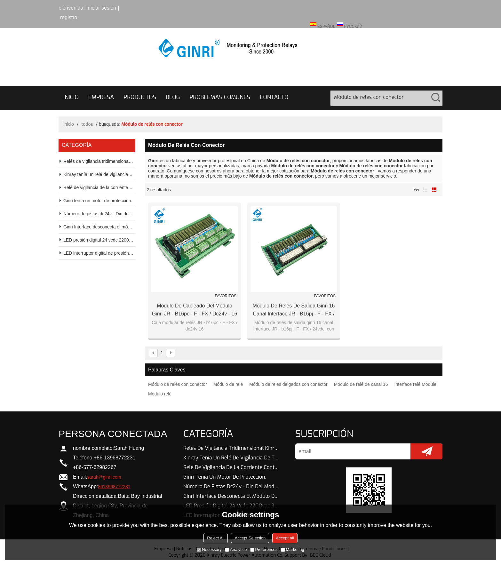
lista (425, 190)
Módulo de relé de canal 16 (361, 384)
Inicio (71, 97)
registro (68, 17)
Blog (173, 97)
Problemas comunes (219, 97)
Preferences (264, 549)
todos (87, 124)
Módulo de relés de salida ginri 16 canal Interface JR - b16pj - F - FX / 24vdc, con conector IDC (293, 310)
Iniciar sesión (101, 8)
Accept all (285, 538)
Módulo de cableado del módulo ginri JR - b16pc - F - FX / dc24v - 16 (194, 309)
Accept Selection (250, 538)
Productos (139, 97)
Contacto (274, 97)
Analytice (236, 549)
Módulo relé (159, 393)
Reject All (215, 538)
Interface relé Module (415, 384)
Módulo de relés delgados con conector (288, 384)
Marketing (292, 549)
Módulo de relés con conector (177, 384)
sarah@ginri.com (104, 477)
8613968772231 (114, 486)
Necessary (209, 549)
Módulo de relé (228, 384)
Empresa (101, 97)
